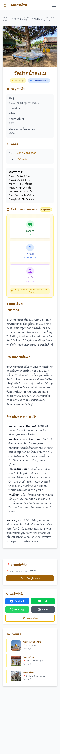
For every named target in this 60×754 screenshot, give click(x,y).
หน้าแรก (5, 19)
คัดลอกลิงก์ (30, 618)
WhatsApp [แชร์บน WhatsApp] (17, 609)
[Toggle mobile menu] (54, 5)
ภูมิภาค (17, 18)
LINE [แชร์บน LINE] (42, 601)
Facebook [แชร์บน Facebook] (17, 601)
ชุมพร (37, 18)
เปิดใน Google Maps (30, 578)
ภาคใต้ (26, 19)
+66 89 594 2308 (26, 153)
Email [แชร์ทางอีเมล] (43, 609)
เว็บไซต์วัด (22, 159)
